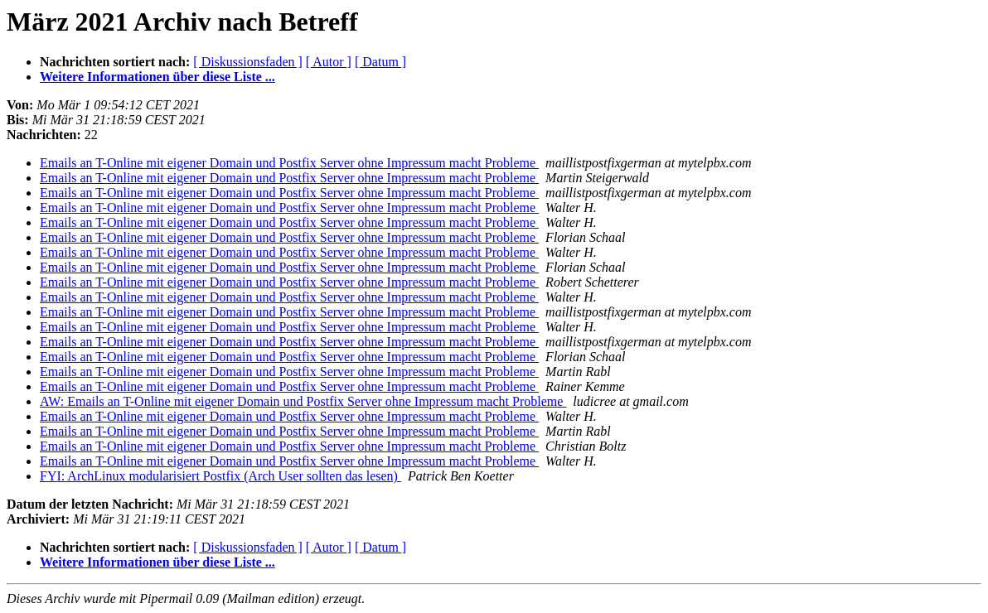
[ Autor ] (328, 62)
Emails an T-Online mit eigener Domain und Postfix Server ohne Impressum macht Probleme (289, 163)
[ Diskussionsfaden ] (248, 62)
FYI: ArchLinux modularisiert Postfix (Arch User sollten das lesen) (220, 476)
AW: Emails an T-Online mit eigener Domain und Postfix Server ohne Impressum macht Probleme (303, 401)
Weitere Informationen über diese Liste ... (157, 77)
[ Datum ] (380, 62)
